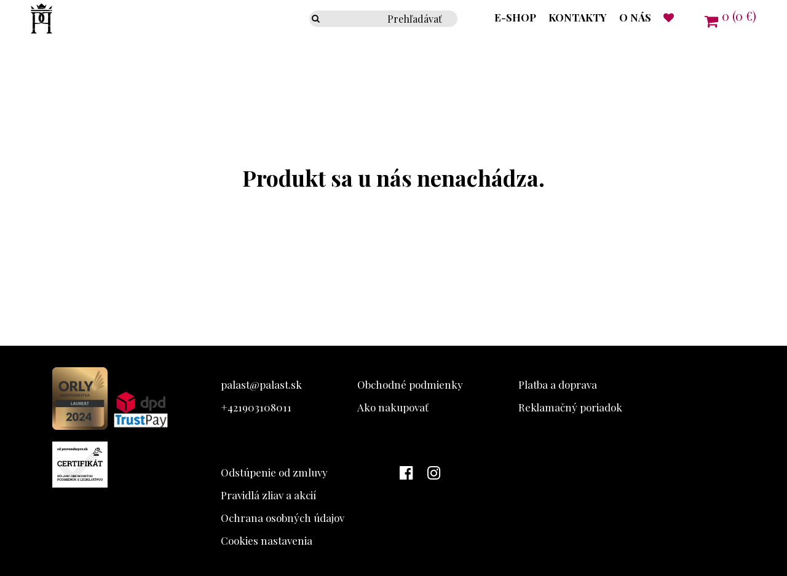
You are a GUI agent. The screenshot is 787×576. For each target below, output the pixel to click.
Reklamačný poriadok (570, 407)
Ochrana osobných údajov (282, 517)
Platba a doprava (557, 384)
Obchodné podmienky (410, 384)
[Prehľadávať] (318, 18)
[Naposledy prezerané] (668, 17)
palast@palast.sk (261, 384)
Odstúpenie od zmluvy (274, 472)
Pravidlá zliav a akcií (268, 495)
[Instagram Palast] (436, 473)
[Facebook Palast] (409, 473)
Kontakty (577, 17)
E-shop (515, 17)
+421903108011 (256, 407)
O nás (635, 17)
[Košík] (730, 20)
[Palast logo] (26, 32)
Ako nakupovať (393, 407)
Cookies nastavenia (266, 540)
